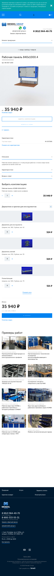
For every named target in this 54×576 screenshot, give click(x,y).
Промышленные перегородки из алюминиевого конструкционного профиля (13, 355)
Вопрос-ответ (7, 176)
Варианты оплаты (42, 490)
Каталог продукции (8, 40)
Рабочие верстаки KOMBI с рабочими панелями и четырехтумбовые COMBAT (11, 407)
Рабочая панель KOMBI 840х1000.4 (14, 188)
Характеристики (7, 170)
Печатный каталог (40, 495)
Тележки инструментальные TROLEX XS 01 (12, 382)
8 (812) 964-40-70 (42, 31)
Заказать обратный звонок (18, 33)
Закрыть (51, 5)
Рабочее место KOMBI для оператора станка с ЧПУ (11, 433)
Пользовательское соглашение (27, 559)
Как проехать (6, 542)
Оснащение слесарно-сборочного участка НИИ (36, 382)
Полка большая (7, 278)
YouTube (24, 550)
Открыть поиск (20, 15)
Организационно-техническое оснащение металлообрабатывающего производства (38, 356)
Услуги (21, 490)
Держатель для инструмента (12, 225)
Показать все (27, 292)
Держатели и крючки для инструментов (27, 207)
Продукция (5, 490)
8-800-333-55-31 (10, 517)
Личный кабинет (33, 15)
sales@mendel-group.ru (19, 31)
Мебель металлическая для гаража (40, 432)
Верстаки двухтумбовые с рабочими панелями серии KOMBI (40, 407)
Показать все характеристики (11, 145)
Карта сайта (27, 556)
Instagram (30, 550)
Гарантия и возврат (7, 495)
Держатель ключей (8, 251)
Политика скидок (7, 112)
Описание (5, 157)
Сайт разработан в (27, 568)
